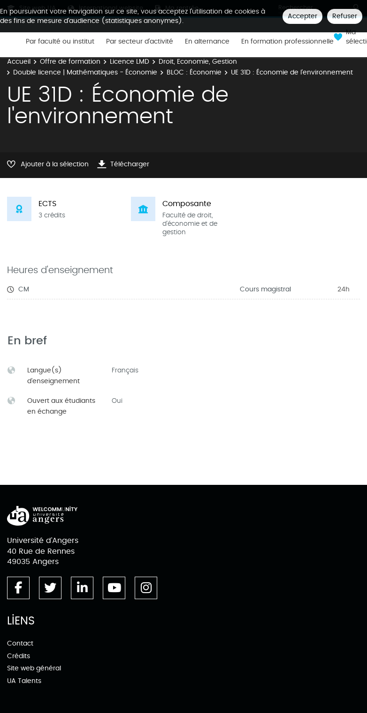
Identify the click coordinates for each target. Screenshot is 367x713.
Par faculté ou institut (60, 41)
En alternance (207, 41)
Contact (20, 643)
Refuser (344, 16)
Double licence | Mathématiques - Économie (85, 72)
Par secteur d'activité (139, 41)
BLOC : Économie (194, 72)
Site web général (34, 668)
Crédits (18, 656)
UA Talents (24, 681)
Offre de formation (70, 62)
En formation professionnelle (287, 41)
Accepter (302, 16)
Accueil (19, 62)
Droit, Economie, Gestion (198, 62)
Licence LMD (129, 62)
